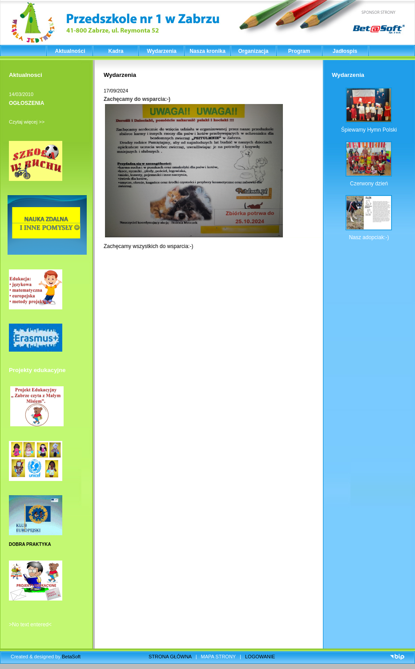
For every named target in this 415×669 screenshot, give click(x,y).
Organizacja (253, 51)
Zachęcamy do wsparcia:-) (137, 99)
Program (299, 51)
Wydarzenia (161, 51)
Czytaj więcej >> (26, 121)
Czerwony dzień (369, 183)
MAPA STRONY (218, 656)
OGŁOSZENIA (26, 103)
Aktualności (70, 51)
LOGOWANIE (260, 656)
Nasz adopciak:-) (369, 237)
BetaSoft (71, 656)
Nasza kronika (207, 51)
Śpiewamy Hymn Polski (369, 130)
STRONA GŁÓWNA (170, 656)
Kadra (115, 51)
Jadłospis (345, 51)
